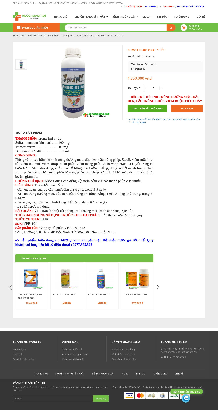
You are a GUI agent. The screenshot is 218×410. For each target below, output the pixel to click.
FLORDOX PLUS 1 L (99, 294)
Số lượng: (134, 88)
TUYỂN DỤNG (181, 16)
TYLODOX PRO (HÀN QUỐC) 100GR (30, 296)
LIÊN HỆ (200, 16)
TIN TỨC (162, 16)
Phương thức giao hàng (75, 387)
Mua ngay (187, 108)
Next (158, 287)
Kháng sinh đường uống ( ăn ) (78, 35)
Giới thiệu (18, 387)
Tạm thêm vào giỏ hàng (147, 108)
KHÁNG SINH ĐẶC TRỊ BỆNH (43, 35)
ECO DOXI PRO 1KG (64, 294)
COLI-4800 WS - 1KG (135, 294)
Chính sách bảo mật (73, 392)
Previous (10, 287)
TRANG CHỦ (60, 16)
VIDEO (146, 16)
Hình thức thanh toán (123, 387)
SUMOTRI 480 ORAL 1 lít (111, 35)
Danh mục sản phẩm (32, 27)
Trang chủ (18, 35)
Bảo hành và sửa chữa (123, 392)
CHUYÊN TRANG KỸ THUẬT (90, 16)
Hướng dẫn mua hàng (123, 382)
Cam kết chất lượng (23, 392)
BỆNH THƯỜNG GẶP (123, 16)
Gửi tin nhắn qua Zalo (186, 391)
